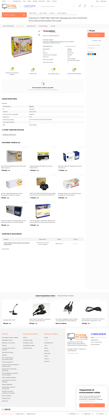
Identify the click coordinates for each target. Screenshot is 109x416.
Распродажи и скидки (28, 342)
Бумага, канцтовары (6, 395)
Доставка (35, 1)
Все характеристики (71, 46)
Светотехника (5, 401)
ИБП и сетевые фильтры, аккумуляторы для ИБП (7, 358)
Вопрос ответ (42, 1)
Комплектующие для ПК (7, 362)
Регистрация (103, 1)
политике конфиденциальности (87, 401)
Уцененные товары (27, 348)
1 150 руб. (71, 171)
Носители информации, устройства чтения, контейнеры (10, 374)
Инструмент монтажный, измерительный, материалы (8, 392)
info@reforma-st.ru (100, 337)
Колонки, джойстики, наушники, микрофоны (9, 381)
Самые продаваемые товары (45, 296)
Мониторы (4, 345)
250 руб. (86, 323)
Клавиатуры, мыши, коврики (8, 342)
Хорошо (92, 405)
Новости (48, 1)
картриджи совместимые (9, 134)
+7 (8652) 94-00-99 (29, 6)
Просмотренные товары (65, 296)
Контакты (54, 1)
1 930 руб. (43, 226)
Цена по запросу (61, 323)
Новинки (25, 337)
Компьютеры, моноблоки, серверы (10, 337)
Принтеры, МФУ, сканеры (7, 352)
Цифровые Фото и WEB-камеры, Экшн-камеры (9, 369)
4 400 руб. (71, 199)
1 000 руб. (14, 171)
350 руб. (7, 323)
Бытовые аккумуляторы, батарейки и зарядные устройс (10, 365)
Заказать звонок (28, 7)
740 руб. (14, 226)
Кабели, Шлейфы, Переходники (9, 377)
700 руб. (14, 199)
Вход (97, 1)
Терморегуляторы (6, 398)
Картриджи (4, 355)
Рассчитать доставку (94, 45)
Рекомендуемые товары (28, 345)
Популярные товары (27, 340)
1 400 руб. (43, 171)
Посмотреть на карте (72, 353)
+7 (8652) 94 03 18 (19, 414)
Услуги (24, 1)
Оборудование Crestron (7, 340)
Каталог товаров (14, 14)
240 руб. (33, 323)
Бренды (29, 1)
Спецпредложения (17, 1)
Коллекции (46, 361)
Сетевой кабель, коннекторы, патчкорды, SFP (8, 388)
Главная (3, 1)
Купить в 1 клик (96, 40)
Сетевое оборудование (7, 384)
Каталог (9, 1)
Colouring (69, 49)
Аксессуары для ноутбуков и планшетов (8, 349)
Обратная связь (7, 414)
